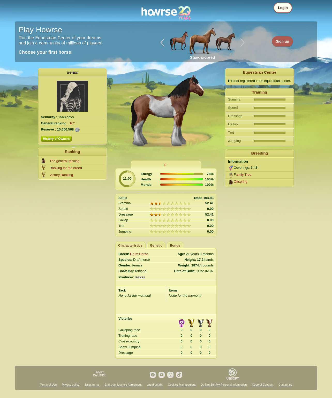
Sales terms (92, 384)
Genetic (156, 245)
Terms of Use (48, 384)
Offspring (240, 181)
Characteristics (130, 245)
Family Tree (242, 175)
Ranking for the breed (66, 168)
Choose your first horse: (46, 52)
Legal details (155, 384)
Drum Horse (139, 254)
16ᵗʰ (72, 123)
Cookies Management (181, 384)
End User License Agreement (123, 384)
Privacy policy (70, 384)
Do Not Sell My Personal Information (224, 384)
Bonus (175, 245)
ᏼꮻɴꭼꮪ (72, 72)
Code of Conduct (262, 384)
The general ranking (65, 161)
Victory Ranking (61, 175)
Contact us (285, 384)
